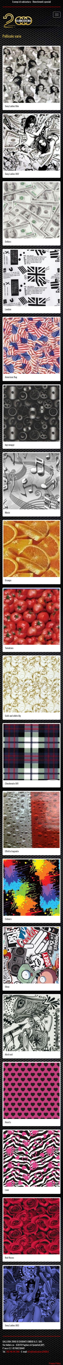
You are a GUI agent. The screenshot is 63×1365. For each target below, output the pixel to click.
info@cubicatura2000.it (38, 1351)
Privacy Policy (54, 1363)
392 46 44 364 (12, 1351)
